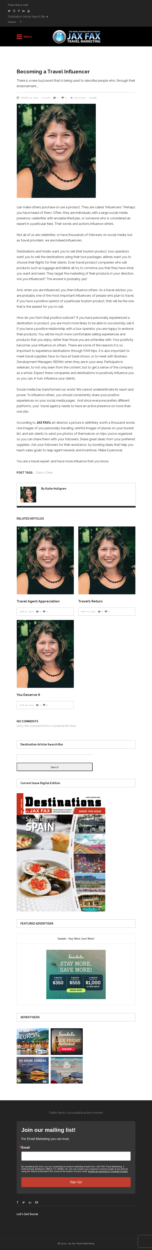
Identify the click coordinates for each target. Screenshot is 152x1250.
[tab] (76, 939)
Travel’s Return (90, 601)
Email (25, 1147)
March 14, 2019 (30, 98)
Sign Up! (76, 1182)
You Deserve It (28, 695)
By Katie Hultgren (53, 488)
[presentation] (76, 939)
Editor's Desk (44, 472)
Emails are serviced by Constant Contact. (108, 1171)
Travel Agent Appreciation (38, 601)
